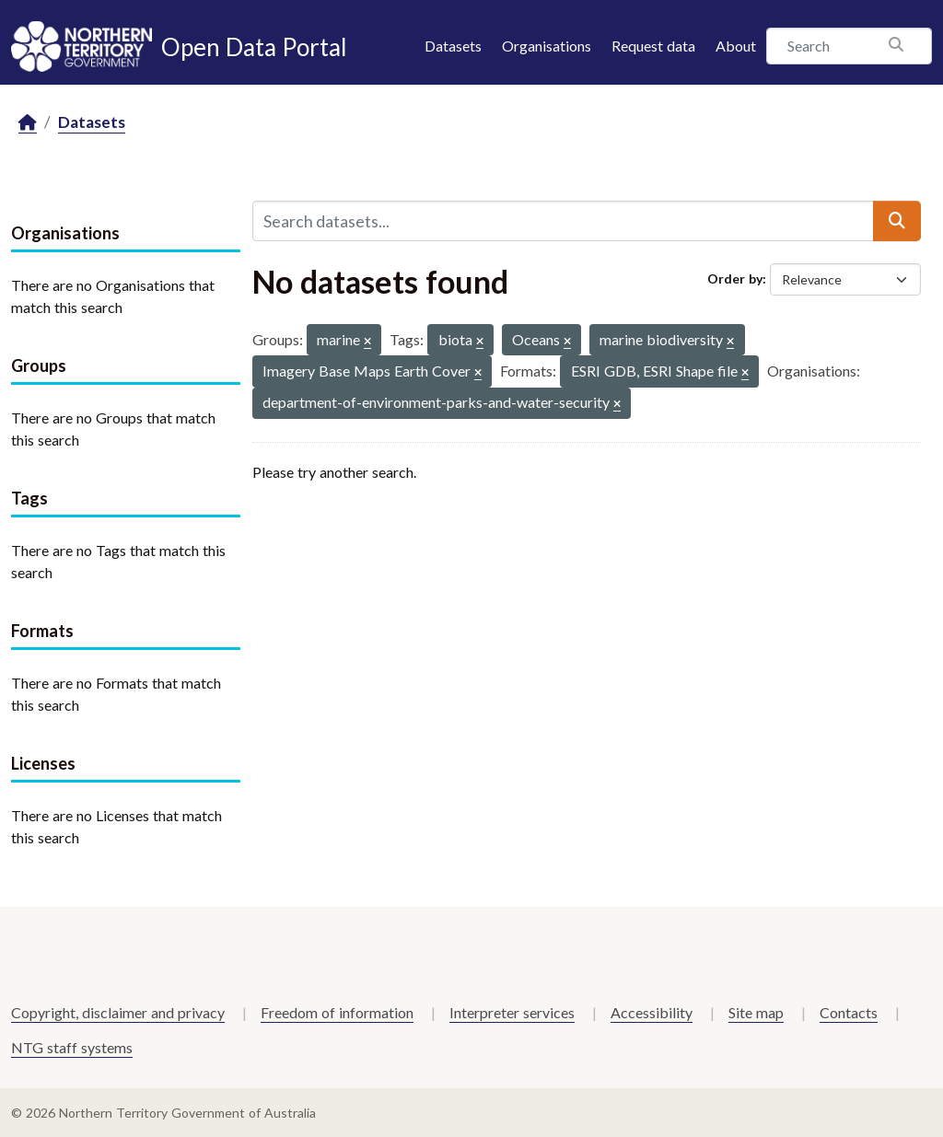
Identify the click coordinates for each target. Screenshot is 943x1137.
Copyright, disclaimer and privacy (118, 1012)
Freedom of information (337, 1012)
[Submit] (897, 221)
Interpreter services (512, 1012)
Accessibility (652, 1012)
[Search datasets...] (563, 221)
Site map (756, 1012)
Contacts (849, 1012)
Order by (735, 278)
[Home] (27, 122)
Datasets (453, 45)
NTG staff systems (72, 1047)
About (736, 45)
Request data (653, 45)
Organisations (546, 45)
